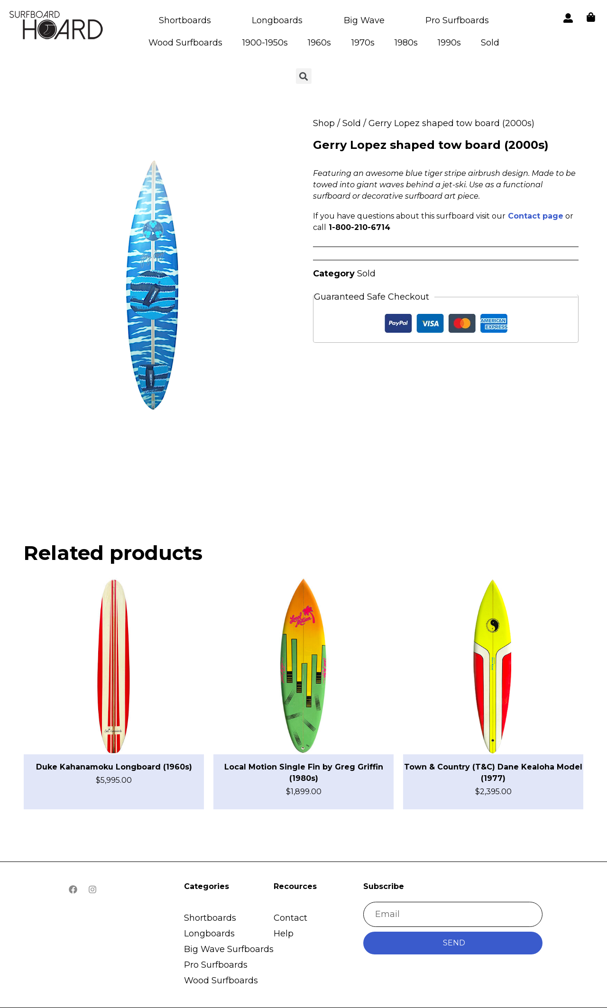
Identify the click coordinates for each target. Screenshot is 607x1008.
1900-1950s (265, 42)
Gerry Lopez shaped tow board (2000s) (431, 145)
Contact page (535, 215)
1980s (406, 42)
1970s (363, 42)
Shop (324, 123)
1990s (449, 42)
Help (284, 933)
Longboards (277, 20)
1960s (319, 42)
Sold (490, 42)
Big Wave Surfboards (229, 949)
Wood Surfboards (185, 42)
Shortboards (185, 20)
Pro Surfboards (457, 20)
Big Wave (364, 20)
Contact (290, 918)
